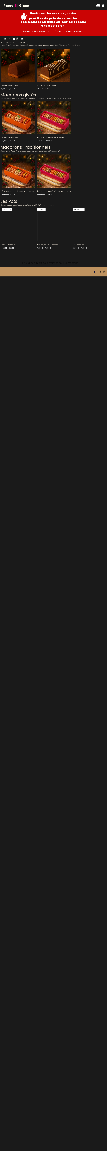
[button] (103, 5)
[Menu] (98, 5)
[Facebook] (100, 272)
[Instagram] (104, 272)
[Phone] (95, 272)
